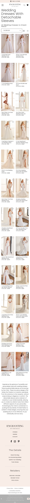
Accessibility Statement (15, 490)
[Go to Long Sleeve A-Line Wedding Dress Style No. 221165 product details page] (7, 361)
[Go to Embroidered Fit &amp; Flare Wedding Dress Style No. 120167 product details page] (22, 361)
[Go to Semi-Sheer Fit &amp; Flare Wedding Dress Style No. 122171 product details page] (7, 101)
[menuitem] (15, 1)
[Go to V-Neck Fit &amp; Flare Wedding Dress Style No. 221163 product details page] (22, 332)
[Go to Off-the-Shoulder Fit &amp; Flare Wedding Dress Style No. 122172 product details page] (22, 217)
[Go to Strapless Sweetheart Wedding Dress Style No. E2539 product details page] (7, 217)
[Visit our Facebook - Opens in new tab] (11, 441)
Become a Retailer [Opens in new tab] (15, 475)
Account (15, 436)
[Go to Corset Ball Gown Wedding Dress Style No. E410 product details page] (7, 43)
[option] (8, 47)
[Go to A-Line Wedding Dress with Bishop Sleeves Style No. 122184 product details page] (7, 275)
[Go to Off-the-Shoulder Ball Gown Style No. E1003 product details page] (22, 72)
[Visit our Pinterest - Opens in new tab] (19, 441)
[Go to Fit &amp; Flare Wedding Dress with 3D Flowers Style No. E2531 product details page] (22, 159)
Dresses (15, 432)
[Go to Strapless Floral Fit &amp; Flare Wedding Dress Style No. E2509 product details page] (7, 332)
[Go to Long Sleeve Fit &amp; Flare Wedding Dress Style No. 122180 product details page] (22, 246)
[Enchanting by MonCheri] (15, 427)
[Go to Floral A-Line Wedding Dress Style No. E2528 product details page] (7, 159)
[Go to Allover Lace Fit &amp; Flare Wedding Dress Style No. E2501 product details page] (22, 275)
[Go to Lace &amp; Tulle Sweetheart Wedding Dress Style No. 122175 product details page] (7, 246)
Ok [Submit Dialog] (28, 498)
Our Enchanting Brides (15, 457)
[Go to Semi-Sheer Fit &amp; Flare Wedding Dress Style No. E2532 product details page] (7, 188)
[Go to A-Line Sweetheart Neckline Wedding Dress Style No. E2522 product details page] (22, 130)
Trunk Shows (14, 462)
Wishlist (15, 434)
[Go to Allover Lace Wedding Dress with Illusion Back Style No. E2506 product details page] (22, 304)
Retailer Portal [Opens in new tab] (15, 478)
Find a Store (15, 480)
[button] (2, 5)
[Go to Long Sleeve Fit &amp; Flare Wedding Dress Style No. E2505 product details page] (7, 304)
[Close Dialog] (1, 499)
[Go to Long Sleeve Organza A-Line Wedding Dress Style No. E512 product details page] (7, 130)
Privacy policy (10, 488)
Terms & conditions (19, 488)
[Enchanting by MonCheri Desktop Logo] (15, 5)
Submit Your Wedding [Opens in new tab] (15, 459)
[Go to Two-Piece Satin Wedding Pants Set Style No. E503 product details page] (22, 101)
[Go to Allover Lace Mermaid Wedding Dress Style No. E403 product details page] (22, 43)
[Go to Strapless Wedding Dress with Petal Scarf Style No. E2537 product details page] (22, 188)
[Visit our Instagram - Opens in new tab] (15, 441)
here (15, 502)
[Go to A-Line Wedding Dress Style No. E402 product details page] (7, 72)
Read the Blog (15, 455)
